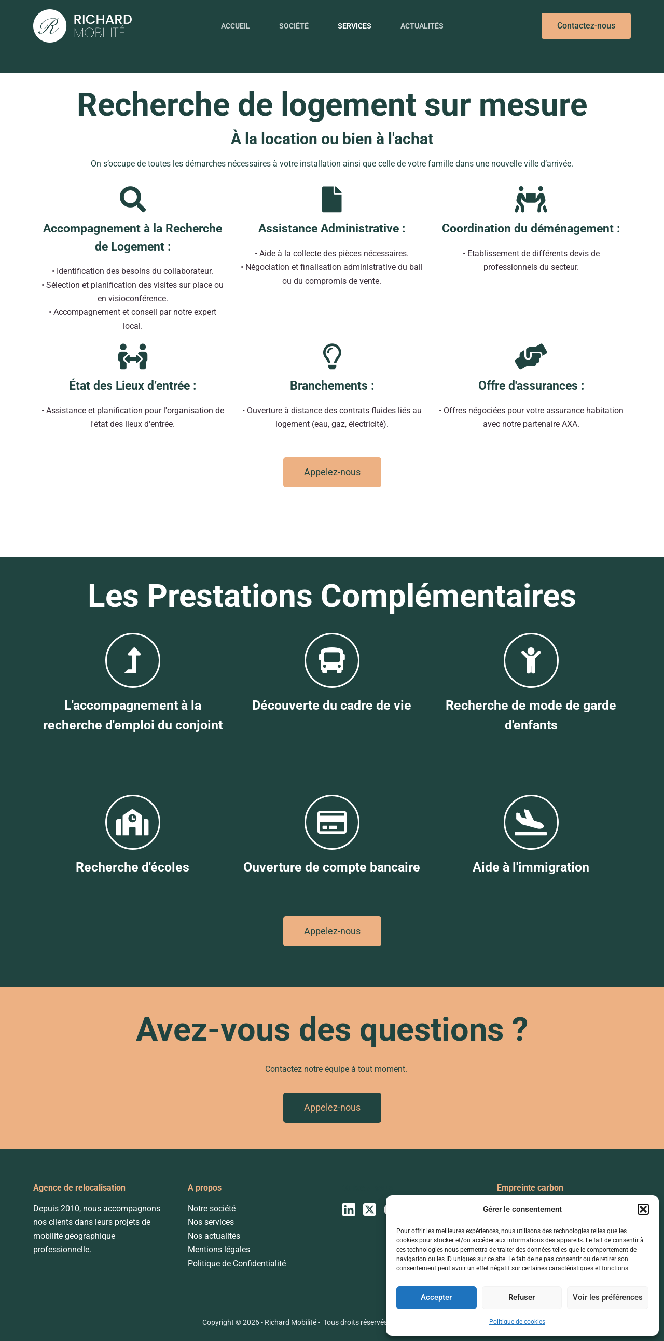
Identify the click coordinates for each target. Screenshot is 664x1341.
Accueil (235, 26)
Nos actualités (214, 1236)
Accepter (436, 1297)
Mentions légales (219, 1249)
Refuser (521, 1297)
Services (354, 26)
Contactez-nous (586, 26)
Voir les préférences (608, 1297)
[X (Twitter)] (369, 1209)
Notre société (212, 1208)
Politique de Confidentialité (237, 1263)
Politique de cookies (517, 1321)
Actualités (422, 26)
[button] (643, 1209)
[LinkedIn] (348, 1209)
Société (294, 26)
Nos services (211, 1222)
